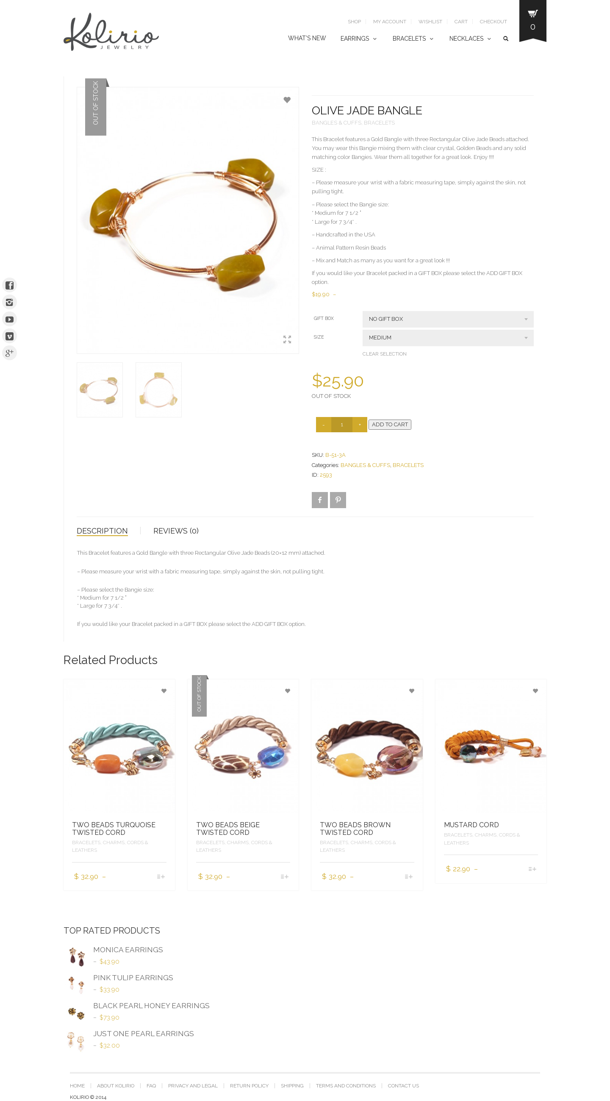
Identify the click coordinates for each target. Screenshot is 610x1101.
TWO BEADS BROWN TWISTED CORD (355, 829)
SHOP (354, 22)
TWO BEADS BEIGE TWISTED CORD (228, 829)
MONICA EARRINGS (113, 951)
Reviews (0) (176, 530)
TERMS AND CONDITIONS (346, 1086)
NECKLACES (466, 38)
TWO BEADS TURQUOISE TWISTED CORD (113, 829)
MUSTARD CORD (471, 825)
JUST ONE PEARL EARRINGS (129, 1035)
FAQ (151, 1086)
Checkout (493, 22)
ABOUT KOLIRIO (115, 1086)
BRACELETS (409, 38)
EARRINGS (355, 38)
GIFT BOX (324, 318)
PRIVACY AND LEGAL (193, 1086)
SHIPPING (292, 1086)
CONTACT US (403, 1086)
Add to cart (390, 424)
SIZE (319, 336)
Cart (461, 22)
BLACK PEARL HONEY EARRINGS (137, 1007)
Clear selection (385, 354)
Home (77, 1086)
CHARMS (114, 842)
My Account (389, 22)
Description (102, 530)
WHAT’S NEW (307, 38)
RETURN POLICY (249, 1086)
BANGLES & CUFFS (336, 123)
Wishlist (430, 22)
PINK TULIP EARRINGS (118, 979)
